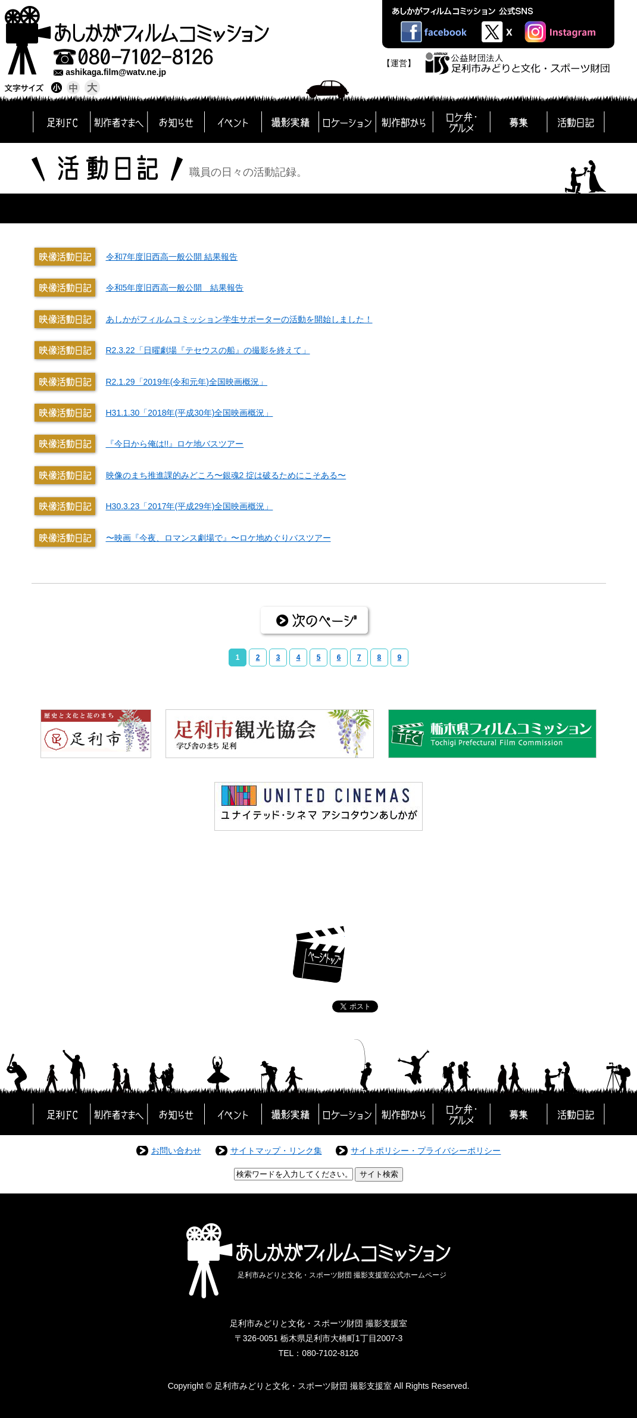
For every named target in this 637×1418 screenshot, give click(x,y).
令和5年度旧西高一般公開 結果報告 (175, 287)
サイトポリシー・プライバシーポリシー (426, 1150)
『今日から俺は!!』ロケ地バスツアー (175, 443)
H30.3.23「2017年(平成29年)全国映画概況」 (189, 506)
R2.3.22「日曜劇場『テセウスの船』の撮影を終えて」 (208, 350)
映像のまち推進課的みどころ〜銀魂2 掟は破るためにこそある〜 (226, 475)
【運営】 (399, 63)
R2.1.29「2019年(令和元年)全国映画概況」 (187, 382)
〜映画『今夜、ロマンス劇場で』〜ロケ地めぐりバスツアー (218, 538)
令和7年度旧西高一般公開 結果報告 (172, 256)
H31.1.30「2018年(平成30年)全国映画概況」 (189, 412)
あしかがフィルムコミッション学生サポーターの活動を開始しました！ (239, 319)
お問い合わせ (176, 1150)
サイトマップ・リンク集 (276, 1150)
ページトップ (319, 954)
